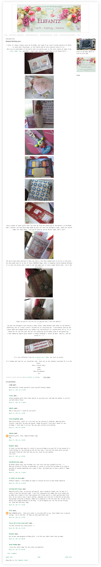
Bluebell (11, 446)
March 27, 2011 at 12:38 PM (17, 402)
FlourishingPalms (14, 419)
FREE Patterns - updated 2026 (16, 35)
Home (6, 35)
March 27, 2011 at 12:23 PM (17, 390)
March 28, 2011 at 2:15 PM (17, 517)
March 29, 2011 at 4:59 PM (17, 549)
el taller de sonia (15, 478)
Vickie (11, 395)
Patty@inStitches (14, 462)
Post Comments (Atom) (21, 560)
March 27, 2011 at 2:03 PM (17, 427)
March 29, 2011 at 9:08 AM (17, 538)
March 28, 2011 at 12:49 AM (17, 483)
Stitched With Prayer (15, 489)
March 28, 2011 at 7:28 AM (17, 504)
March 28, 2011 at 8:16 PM (17, 528)
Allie (10, 510)
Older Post (68, 557)
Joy (20, 51)
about (78, 35)
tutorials (56, 35)
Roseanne (11, 534)
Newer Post (9, 557)
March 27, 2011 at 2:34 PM (17, 440)
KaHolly (11, 408)
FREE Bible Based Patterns (31, 35)
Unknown (11, 433)
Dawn (16, 51)
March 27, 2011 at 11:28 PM (17, 472)
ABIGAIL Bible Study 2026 (46, 35)
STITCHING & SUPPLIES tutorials (67, 35)
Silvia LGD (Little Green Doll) (18, 523)
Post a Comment (12, 553)
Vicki (11, 51)
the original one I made (40, 357)
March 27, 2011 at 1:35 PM (17, 413)
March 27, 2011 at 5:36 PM (17, 456)
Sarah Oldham (13, 544)
